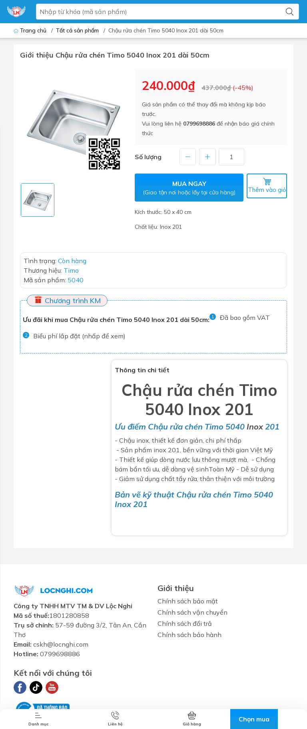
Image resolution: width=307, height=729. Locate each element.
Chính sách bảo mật (187, 601)
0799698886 (199, 123)
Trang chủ (31, 30)
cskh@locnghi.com (60, 644)
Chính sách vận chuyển (192, 612)
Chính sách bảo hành (189, 634)
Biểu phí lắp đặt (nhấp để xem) (79, 335)
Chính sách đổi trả (184, 623)
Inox (255, 426)
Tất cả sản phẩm (77, 30)
